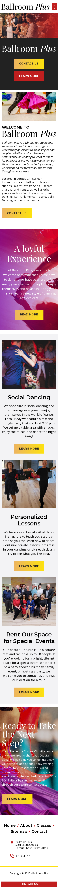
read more (29, 314)
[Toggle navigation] (54, 6)
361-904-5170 (23, 856)
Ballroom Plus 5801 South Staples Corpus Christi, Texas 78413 (31, 845)
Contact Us (29, 884)
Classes (44, 825)
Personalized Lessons (29, 520)
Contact (39, 831)
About (26, 825)
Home (10, 825)
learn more (29, 76)
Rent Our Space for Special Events (29, 637)
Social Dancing (29, 397)
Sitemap (19, 831)
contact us (29, 63)
